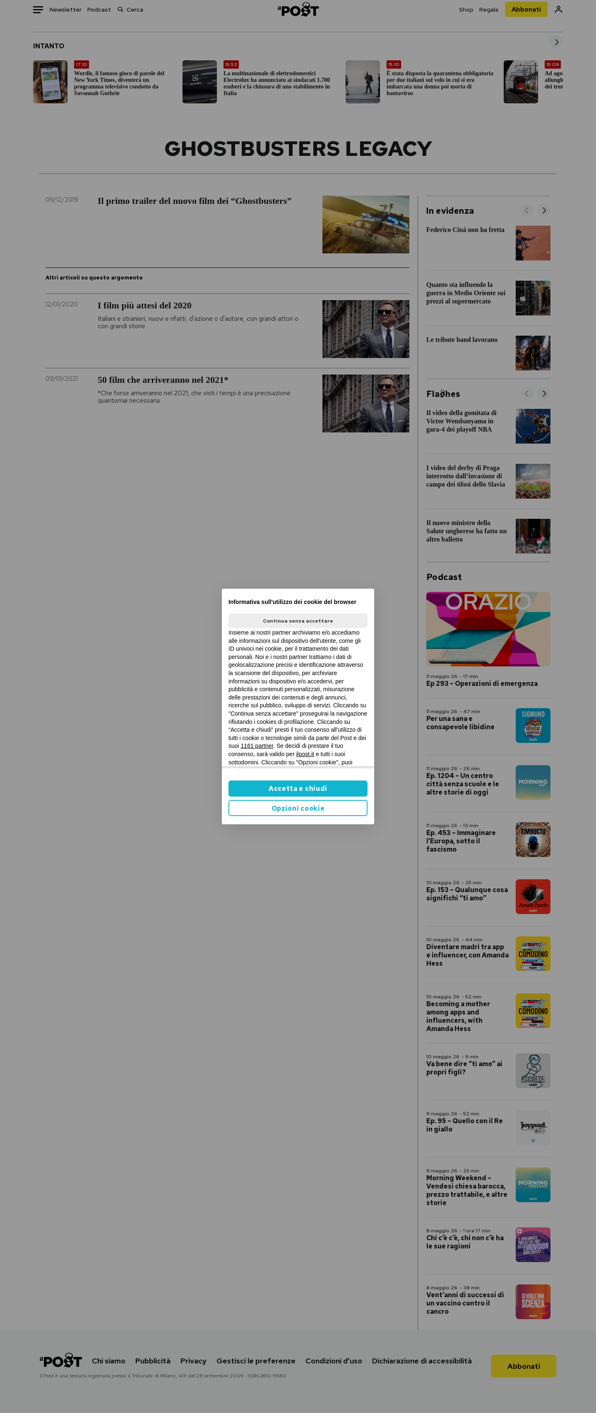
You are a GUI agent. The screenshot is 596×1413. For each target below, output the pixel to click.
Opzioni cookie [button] (298, 808)
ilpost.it (305, 754)
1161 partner (257, 745)
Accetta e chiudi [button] (298, 788)
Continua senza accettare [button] (298, 621)
